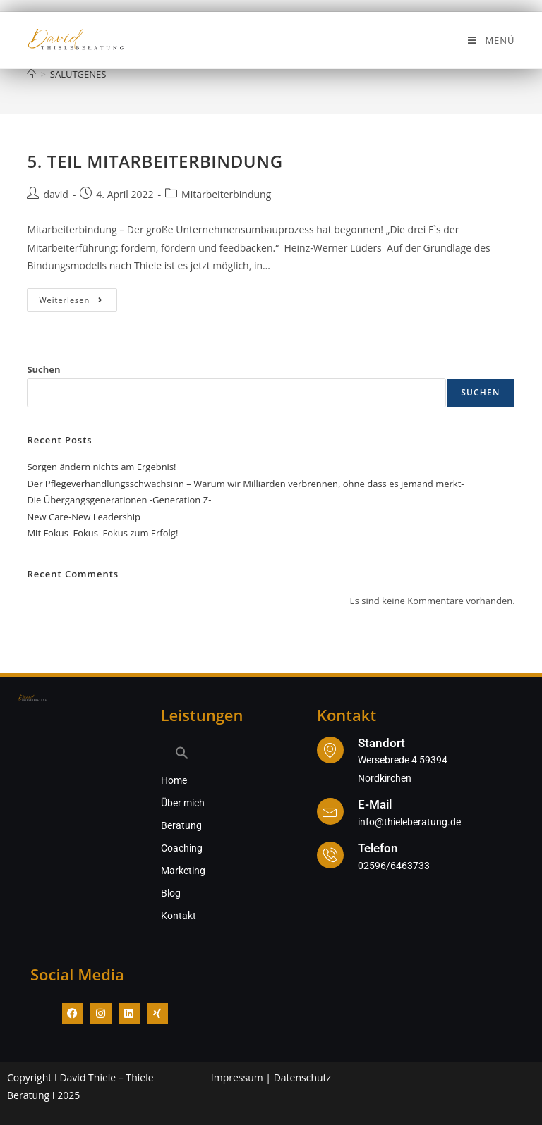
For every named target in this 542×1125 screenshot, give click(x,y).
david (55, 194)
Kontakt (178, 915)
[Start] (31, 74)
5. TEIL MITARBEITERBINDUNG (154, 161)
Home (174, 780)
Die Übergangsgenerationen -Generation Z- (119, 499)
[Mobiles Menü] (490, 40)
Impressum (237, 1077)
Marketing (183, 870)
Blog (171, 893)
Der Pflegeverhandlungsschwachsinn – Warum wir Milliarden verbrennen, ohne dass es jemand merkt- (245, 483)
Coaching (182, 848)
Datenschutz (302, 1077)
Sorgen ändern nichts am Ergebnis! (101, 466)
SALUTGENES (78, 74)
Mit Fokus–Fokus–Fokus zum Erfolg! (102, 533)
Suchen (43, 369)
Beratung (181, 825)
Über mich (183, 803)
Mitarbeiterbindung (226, 194)
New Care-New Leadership (83, 516)
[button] (219, 753)
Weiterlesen (78, 296)
